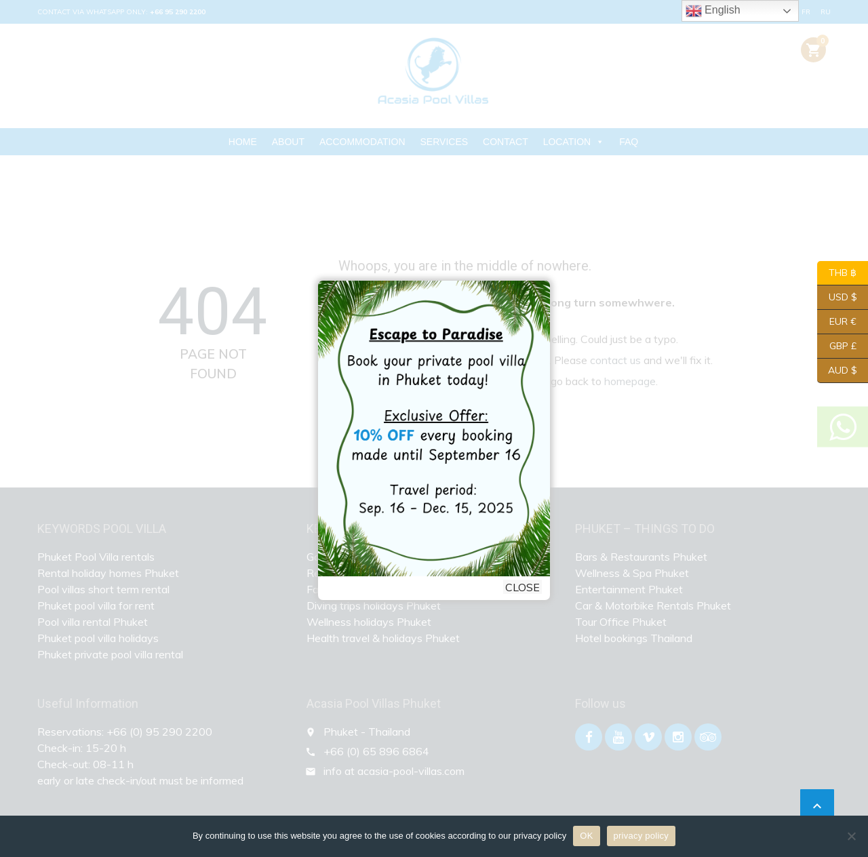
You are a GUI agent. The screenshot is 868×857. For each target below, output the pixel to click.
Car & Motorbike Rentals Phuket (653, 605)
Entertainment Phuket (629, 589)
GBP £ (836, 346)
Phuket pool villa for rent (96, 605)
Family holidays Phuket (362, 589)
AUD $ (837, 371)
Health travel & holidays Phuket (383, 638)
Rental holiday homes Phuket (108, 573)
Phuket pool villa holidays (98, 638)
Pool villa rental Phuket (92, 622)
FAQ (628, 141)
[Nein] (851, 836)
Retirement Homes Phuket (371, 573)
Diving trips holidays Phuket (374, 605)
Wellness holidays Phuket (369, 622)
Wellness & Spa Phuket (632, 573)
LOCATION (574, 141)
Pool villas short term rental (103, 589)
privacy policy (641, 836)
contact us (615, 360)
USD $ (837, 297)
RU (826, 11)
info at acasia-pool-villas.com (394, 771)
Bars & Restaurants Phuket (641, 556)
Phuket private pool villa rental (110, 654)
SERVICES (444, 141)
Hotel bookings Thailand (633, 638)
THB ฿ (836, 273)
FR (806, 11)
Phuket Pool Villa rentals (96, 556)
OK (586, 836)
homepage (630, 381)
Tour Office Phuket (621, 622)
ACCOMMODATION (362, 141)
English (713, 11)
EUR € (836, 322)
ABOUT (288, 141)
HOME (243, 141)
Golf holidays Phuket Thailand (379, 556)
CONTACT (505, 141)
